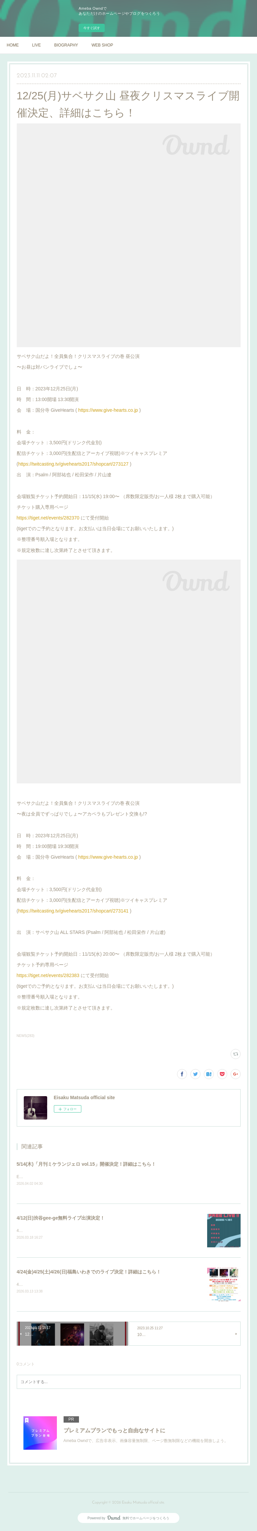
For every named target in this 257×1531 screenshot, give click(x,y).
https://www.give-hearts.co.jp (108, 410)
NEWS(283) (25, 1036)
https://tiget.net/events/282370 (48, 517)
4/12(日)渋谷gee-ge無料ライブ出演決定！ (61, 1218)
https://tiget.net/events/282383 (48, 975)
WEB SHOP (102, 45)
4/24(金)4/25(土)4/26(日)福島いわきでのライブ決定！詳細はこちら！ (89, 1272)
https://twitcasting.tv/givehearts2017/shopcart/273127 (73, 464)
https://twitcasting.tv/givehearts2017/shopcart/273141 (73, 911)
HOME (13, 45)
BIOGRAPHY (66, 45)
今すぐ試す (91, 28)
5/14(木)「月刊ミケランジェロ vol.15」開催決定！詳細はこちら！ (86, 1164)
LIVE (36, 45)
